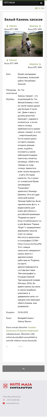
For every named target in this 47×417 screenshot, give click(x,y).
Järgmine (33, 26)
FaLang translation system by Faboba (13, 358)
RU (43, 8)
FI (39, 8)
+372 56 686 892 (13, 400)
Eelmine (13, 26)
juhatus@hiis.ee (12, 403)
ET (36, 8)
